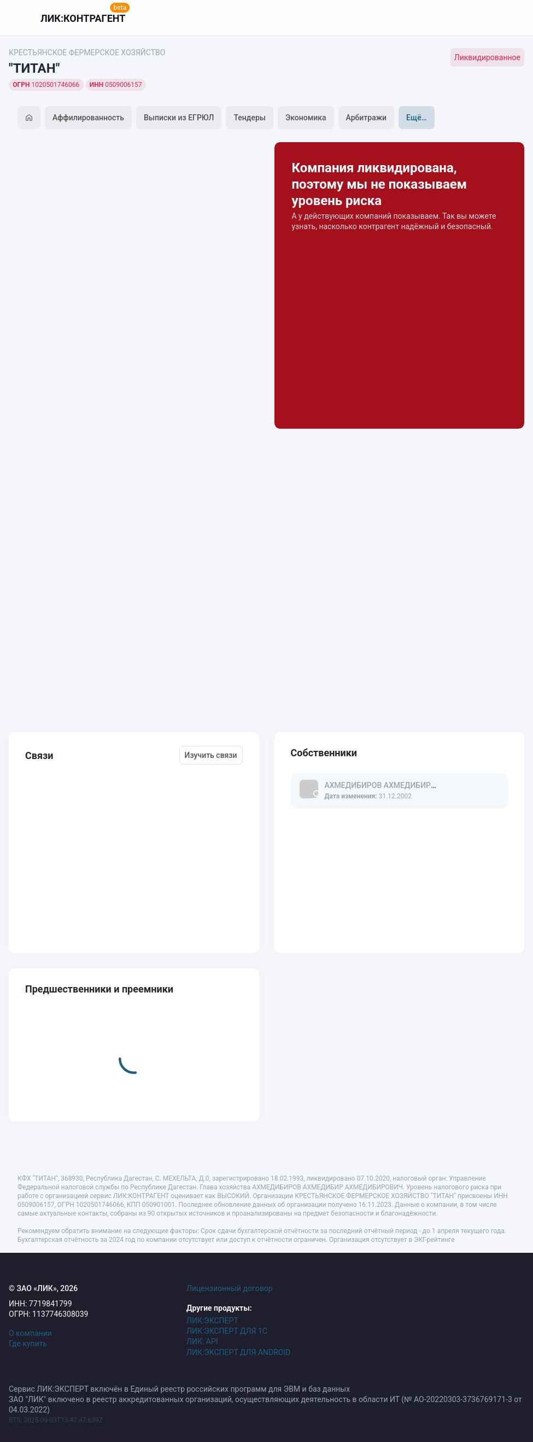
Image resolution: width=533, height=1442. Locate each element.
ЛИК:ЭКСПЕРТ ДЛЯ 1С (226, 1331)
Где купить (28, 1343)
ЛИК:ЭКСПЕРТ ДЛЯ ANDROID (238, 1352)
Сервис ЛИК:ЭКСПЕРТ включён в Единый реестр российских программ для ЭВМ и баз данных (179, 1389)
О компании (30, 1333)
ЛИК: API (202, 1341)
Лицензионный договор (229, 1288)
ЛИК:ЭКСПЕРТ (212, 1320)
